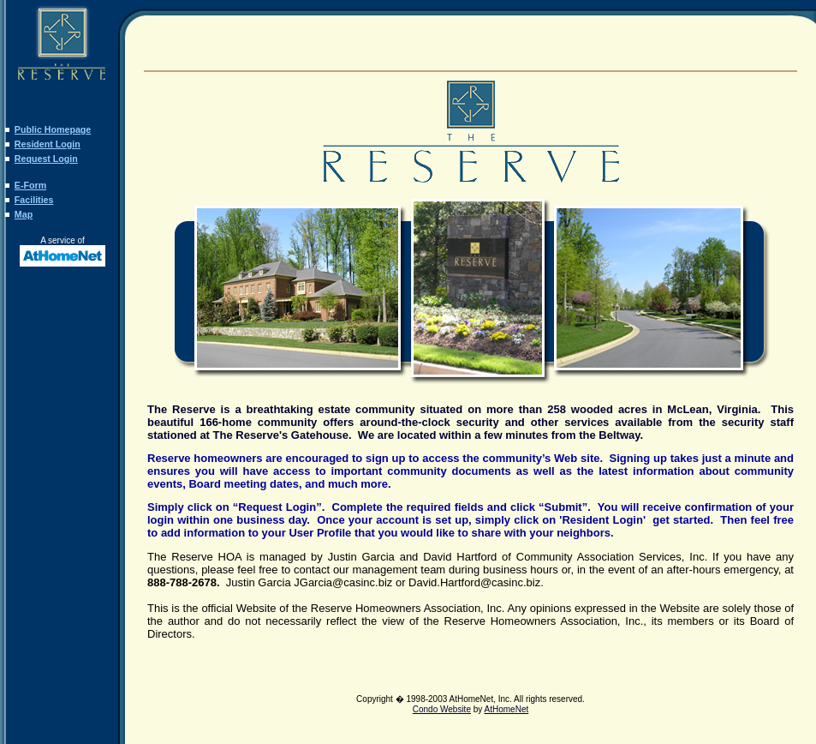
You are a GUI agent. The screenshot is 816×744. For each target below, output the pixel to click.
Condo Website (442, 709)
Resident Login (47, 144)
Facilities (34, 200)
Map (24, 214)
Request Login (46, 158)
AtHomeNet (507, 709)
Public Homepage (53, 129)
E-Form (30, 185)
